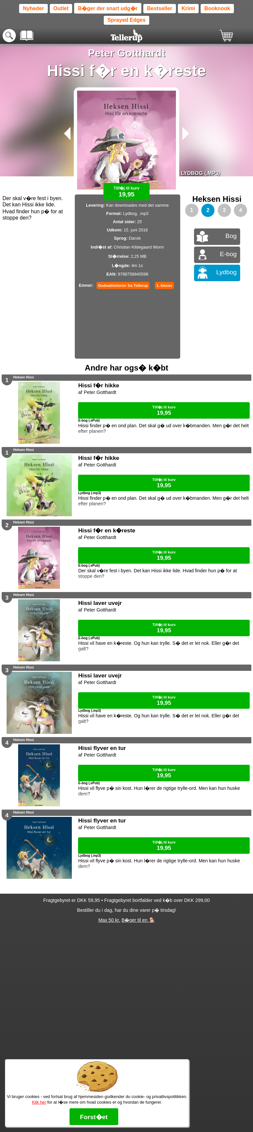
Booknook (217, 8)
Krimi (188, 8)
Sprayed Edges (126, 20)
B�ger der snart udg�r (107, 8)
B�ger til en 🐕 (138, 920)
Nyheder (33, 8)
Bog (231, 235)
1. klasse (164, 285)
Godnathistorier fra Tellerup (123, 285)
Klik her (39, 1102)
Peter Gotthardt (126, 53)
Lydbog (226, 272)
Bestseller (159, 8)
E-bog (228, 254)
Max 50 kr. (109, 920)
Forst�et (94, 1117)
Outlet (61, 8)
